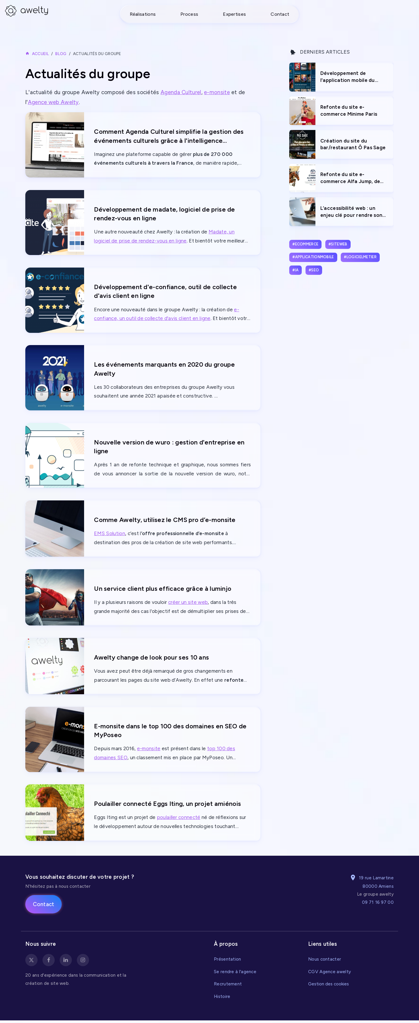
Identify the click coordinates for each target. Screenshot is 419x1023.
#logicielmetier (360, 257)
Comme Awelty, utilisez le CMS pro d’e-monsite (166, 521)
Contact (280, 14)
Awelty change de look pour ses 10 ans (151, 659)
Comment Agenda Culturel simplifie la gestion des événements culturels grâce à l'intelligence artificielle (169, 136)
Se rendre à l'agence (235, 974)
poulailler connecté (178, 820)
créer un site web (188, 604)
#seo (314, 270)
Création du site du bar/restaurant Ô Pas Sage (353, 144)
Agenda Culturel (181, 92)
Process (189, 14)
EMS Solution (109, 535)
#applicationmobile (313, 257)
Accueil (40, 53)
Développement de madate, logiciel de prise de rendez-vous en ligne (165, 213)
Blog (60, 53)
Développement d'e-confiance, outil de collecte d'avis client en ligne (166, 291)
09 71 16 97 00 (378, 905)
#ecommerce (305, 244)
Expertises (234, 14)
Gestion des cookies (328, 986)
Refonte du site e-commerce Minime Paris (348, 110)
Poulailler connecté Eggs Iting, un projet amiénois (168, 806)
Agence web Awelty (54, 102)
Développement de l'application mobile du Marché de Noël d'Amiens (350, 77)
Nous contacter (324, 961)
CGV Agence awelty (329, 974)
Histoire (222, 999)
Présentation (227, 961)
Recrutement (228, 986)
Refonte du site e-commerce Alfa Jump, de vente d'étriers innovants (351, 178)
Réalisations (143, 14)
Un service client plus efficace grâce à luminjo (163, 590)
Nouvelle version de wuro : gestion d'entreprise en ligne (170, 447)
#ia (295, 270)
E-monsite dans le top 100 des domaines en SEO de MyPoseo (171, 732)
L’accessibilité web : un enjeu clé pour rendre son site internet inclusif (351, 212)
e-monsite (218, 92)
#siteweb (338, 244)
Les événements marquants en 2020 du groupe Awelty (164, 369)
